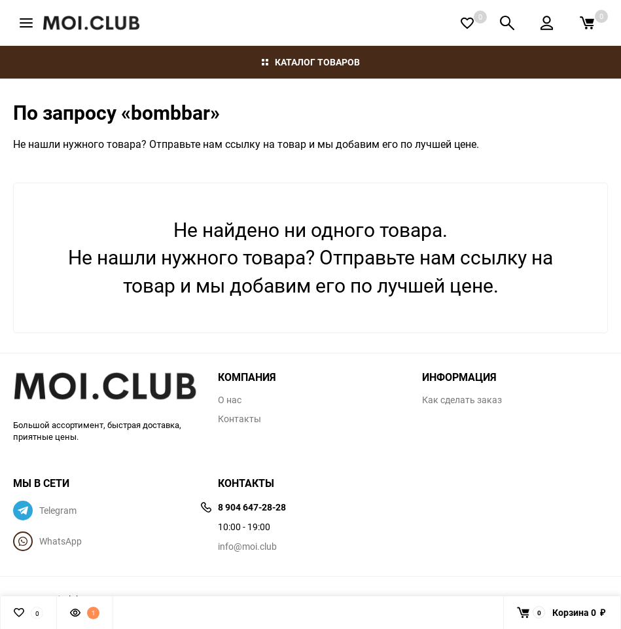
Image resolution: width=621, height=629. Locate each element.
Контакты (239, 418)
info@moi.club (247, 546)
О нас (229, 399)
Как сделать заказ (462, 399)
